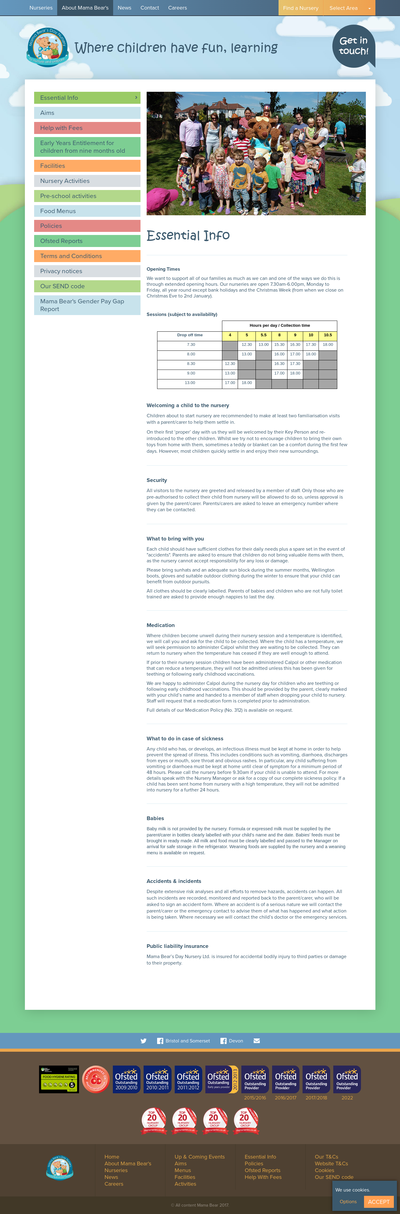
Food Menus (58, 211)
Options (348, 1201)
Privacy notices (61, 271)
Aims (47, 112)
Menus (183, 1170)
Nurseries (41, 8)
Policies (51, 225)
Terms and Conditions (71, 256)
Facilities (52, 165)
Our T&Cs (326, 1157)
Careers (177, 8)
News (124, 8)
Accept (379, 1201)
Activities (185, 1184)
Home (112, 1157)
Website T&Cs (331, 1163)
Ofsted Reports (61, 240)
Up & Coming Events (200, 1157)
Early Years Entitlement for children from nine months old (82, 146)
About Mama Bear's (85, 8)
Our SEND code (62, 286)
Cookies (324, 1170)
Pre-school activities (68, 195)
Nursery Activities (65, 180)
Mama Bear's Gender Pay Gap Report (82, 305)
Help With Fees (263, 1177)
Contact (150, 8)
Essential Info (59, 97)
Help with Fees (61, 127)
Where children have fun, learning (176, 48)
